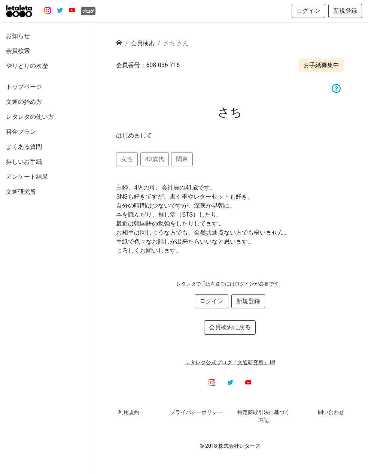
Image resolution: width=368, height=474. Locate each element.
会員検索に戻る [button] (230, 327)
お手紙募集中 (321, 65)
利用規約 (128, 412)
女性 (127, 159)
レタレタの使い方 (30, 116)
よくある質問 (24, 146)
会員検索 (18, 50)
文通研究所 (21, 191)
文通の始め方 (24, 101)
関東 (182, 159)
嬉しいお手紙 (24, 161)
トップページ (24, 86)
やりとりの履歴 (27, 65)
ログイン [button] (308, 10)
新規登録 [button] (345, 10)
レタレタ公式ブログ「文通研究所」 (230, 362)
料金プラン (21, 131)
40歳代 (154, 159)
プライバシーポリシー (196, 412)
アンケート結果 (27, 176)
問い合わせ (331, 412)
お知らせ (18, 35)
